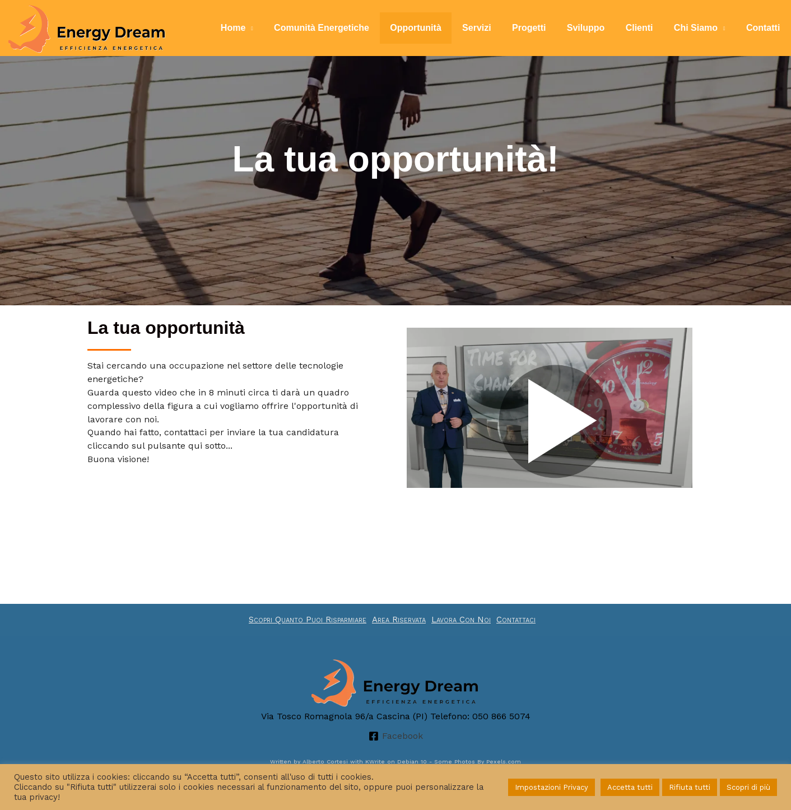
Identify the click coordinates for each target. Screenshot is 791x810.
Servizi (493, 27)
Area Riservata (399, 620)
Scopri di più (748, 787)
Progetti (542, 27)
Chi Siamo (700, 27)
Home (258, 27)
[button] (549, 424)
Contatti (764, 27)
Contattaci (516, 620)
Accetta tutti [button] (630, 787)
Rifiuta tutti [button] (689, 787)
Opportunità (435, 27)
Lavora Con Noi (461, 620)
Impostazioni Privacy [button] (551, 787)
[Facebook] (395, 736)
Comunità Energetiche (344, 27)
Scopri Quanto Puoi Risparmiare (307, 620)
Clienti (646, 27)
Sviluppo (596, 27)
